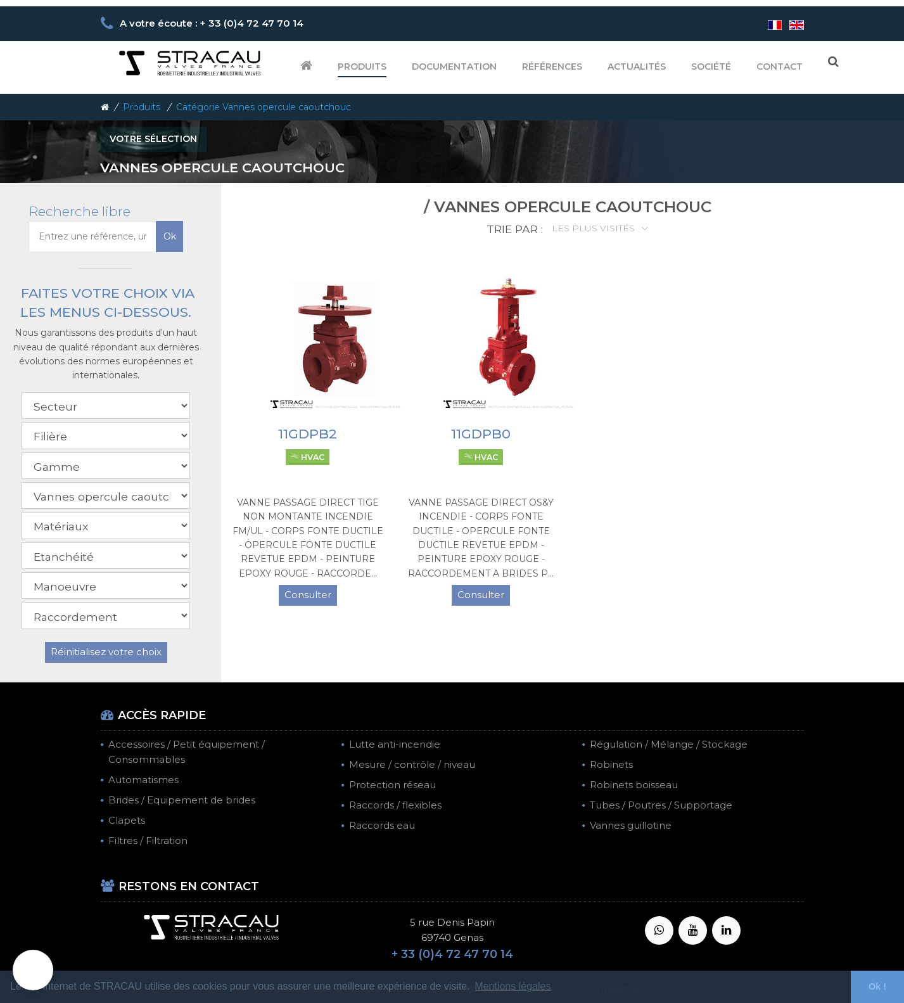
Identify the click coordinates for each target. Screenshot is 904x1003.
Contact (779, 66)
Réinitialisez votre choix (106, 652)
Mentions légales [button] (512, 986)
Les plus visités (594, 228)
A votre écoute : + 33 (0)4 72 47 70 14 (211, 23)
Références (552, 66)
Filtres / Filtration (148, 840)
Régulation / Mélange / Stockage (669, 744)
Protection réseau (392, 785)
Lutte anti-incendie (394, 744)
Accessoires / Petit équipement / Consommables (186, 751)
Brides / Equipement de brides (181, 800)
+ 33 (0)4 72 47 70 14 (452, 954)
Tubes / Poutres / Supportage (661, 805)
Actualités (637, 66)
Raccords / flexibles (395, 805)
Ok (169, 236)
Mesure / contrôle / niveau (412, 764)
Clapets (126, 820)
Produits (362, 66)
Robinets (611, 764)
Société (711, 66)
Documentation (454, 66)
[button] (33, 970)
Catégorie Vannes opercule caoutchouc (263, 107)
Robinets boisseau (634, 785)
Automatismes (143, 780)
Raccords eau (382, 825)
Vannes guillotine (631, 825)
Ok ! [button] (877, 986)
